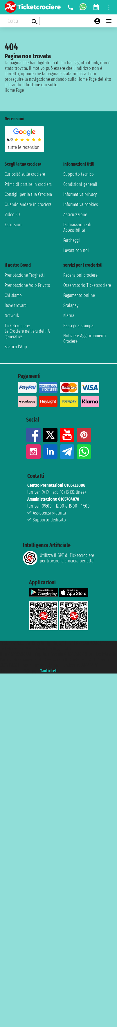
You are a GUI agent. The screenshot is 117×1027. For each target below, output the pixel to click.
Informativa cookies (80, 204)
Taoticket (48, 671)
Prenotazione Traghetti (25, 275)
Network (12, 315)
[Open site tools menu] (108, 7)
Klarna (68, 315)
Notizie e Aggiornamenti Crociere (84, 338)
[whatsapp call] (83, 7)
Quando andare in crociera (28, 204)
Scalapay (70, 305)
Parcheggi (71, 240)
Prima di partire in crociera (28, 184)
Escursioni (14, 224)
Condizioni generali (80, 184)
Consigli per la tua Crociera (28, 194)
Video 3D (12, 214)
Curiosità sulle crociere (25, 174)
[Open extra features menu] (22, 21)
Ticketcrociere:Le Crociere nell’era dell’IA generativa (27, 331)
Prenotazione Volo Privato (27, 285)
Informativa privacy (80, 194)
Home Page (14, 90)
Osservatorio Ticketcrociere (87, 285)
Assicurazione (75, 214)
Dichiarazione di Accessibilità (77, 227)
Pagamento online (79, 295)
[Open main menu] (108, 21)
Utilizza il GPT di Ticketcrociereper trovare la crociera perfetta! (58, 558)
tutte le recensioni (24, 147)
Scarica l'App (16, 346)
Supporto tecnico (78, 174)
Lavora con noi (76, 250)
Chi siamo (13, 295)
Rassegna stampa (78, 325)
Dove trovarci (16, 305)
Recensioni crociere (80, 275)
